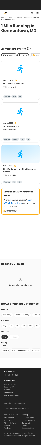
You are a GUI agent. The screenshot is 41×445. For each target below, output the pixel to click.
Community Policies (26, 424)
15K (37, 326)
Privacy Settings (10, 423)
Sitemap (25, 415)
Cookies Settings (28, 428)
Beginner (14, 337)
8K (24, 326)
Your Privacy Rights (11, 420)
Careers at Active (28, 420)
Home (3, 17)
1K (11, 326)
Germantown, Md (15, 17)
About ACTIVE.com (11, 415)
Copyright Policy (28, 417)
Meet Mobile (8, 392)
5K (17, 326)
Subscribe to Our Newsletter (14, 403)
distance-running (22, 315)
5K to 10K (7, 390)
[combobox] (9, 55)
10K (30, 326)
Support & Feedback (8, 427)
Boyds (5, 350)
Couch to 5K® (9, 387)
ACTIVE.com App (10, 384)
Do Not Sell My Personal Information (17, 408)
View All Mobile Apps (11, 395)
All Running (7, 315)
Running (27, 17)
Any (4, 326)
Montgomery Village (20, 350)
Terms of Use (9, 417)
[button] (23, 55)
